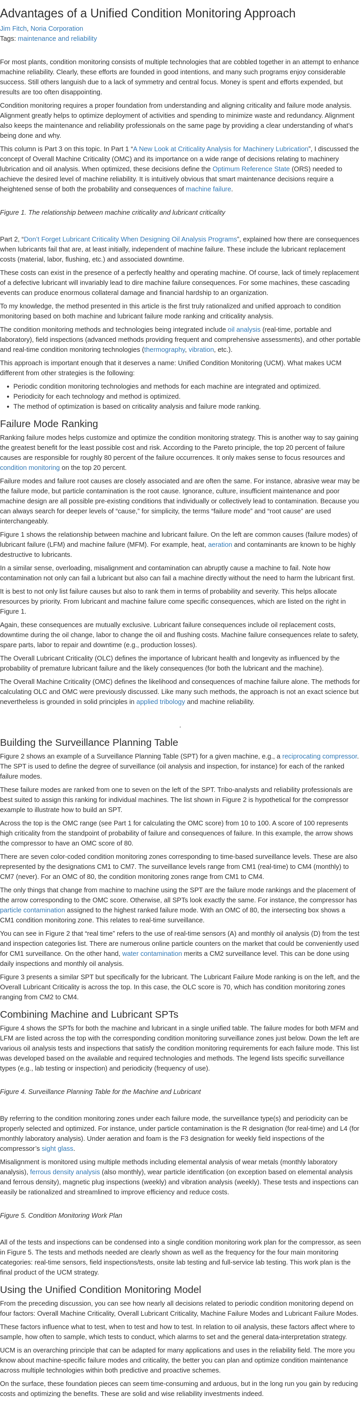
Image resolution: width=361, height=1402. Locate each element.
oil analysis (244, 329)
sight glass (58, 1148)
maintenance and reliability (57, 38)
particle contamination (32, 910)
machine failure (208, 189)
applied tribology (160, 701)
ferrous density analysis (65, 1172)
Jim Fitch (13, 28)
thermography (164, 349)
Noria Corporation (56, 28)
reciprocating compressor (319, 756)
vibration (201, 349)
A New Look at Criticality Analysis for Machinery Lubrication (221, 149)
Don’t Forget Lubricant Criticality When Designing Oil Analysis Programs (130, 239)
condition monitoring (30, 467)
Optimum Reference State (251, 169)
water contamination (152, 953)
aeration (220, 544)
